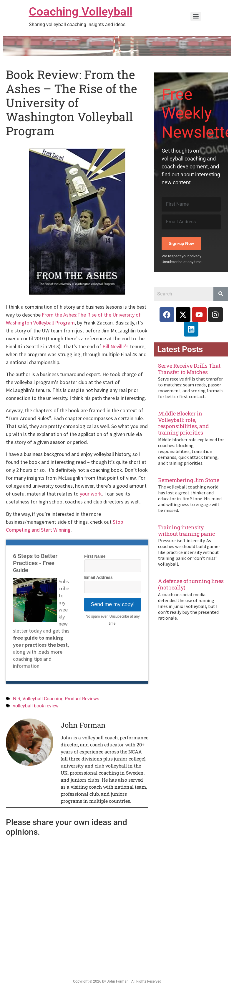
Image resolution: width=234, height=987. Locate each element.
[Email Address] (191, 221)
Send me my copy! (113, 604)
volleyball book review (36, 706)
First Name (94, 556)
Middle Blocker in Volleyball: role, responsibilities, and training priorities (183, 423)
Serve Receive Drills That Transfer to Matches (189, 369)
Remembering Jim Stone (188, 480)
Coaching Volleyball (80, 11)
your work (91, 493)
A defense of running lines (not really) (191, 584)
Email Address (98, 577)
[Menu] (195, 16)
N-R (16, 699)
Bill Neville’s (115, 346)
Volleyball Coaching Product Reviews (60, 699)
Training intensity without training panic (186, 530)
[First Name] (191, 204)
